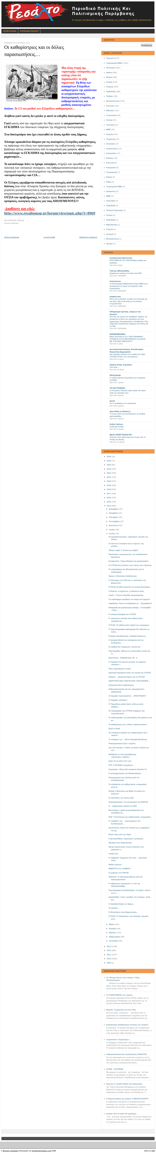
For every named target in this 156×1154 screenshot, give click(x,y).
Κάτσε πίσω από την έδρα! (120, 834)
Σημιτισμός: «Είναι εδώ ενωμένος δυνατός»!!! (128, 769)
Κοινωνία (110, 106)
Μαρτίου (113, 932)
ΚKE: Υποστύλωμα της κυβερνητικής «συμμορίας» (130, 817)
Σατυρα (109, 215)
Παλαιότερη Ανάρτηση (88, 237)
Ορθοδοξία (110, 91)
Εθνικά (109, 77)
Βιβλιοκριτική (111, 225)
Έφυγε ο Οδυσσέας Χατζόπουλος (123, 576)
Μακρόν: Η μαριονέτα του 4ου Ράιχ (121, 1010)
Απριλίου (113, 928)
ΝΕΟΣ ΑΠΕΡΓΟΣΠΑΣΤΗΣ (121, 435)
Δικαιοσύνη (111, 191)
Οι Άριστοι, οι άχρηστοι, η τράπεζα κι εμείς (126, 591)
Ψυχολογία (110, 139)
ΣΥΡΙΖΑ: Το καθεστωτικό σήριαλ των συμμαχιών (129, 625)
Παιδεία (109, 96)
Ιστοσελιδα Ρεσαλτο (29, 31)
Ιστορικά (109, 234)
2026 (109, 456)
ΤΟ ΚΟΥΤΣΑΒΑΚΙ (117, 388)
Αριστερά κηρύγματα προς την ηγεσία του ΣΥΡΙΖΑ (130, 673)
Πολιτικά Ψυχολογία (114, 210)
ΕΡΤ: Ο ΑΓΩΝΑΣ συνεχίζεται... (121, 765)
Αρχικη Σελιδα (9, 31)
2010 (109, 958)
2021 (109, 477)
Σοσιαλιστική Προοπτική (121, 258)
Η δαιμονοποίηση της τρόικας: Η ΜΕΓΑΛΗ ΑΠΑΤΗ (127, 1099)
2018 (109, 489)
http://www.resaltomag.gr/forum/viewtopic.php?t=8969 (49, 213)
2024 (109, 465)
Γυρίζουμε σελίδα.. (117, 427)
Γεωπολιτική (111, 115)
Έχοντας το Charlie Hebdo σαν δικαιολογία (124, 1084)
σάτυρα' (109, 244)
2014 (109, 506)
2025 (109, 461)
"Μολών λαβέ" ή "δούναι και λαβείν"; (124, 550)
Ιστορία (109, 82)
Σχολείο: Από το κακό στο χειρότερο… (122, 1114)
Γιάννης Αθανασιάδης (119, 271)
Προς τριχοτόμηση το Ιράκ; (120, 669)
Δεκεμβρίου (114, 509)
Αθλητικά (110, 110)
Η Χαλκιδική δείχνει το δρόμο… (122, 904)
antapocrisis (115, 296)
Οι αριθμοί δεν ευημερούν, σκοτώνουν (125, 647)
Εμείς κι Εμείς (114, 728)
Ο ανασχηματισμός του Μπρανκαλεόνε (125, 773)
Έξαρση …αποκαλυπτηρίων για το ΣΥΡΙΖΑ (127, 677)
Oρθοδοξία (110, 205)
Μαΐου (112, 924)
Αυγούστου (114, 525)
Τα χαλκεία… (114, 908)
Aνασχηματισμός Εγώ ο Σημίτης (122, 743)
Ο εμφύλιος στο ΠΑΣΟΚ (119, 873)
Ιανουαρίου (114, 941)
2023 (109, 469)
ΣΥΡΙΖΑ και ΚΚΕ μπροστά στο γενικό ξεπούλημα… (130, 587)
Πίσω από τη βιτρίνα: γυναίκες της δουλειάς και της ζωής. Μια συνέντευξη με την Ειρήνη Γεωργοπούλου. (128, 301)
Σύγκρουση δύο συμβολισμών (121, 685)
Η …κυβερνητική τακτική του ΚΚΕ (123, 806)
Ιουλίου (112, 529)
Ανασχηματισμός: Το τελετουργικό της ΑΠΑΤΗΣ (128, 802)
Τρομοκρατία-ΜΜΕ (114, 63)
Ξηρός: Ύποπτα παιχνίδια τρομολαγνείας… (127, 595)
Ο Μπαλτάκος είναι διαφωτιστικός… (124, 912)
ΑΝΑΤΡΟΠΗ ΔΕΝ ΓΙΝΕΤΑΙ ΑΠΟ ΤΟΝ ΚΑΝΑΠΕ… (129, 681)
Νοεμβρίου (114, 513)
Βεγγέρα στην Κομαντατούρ (120, 843)
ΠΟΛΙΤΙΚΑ (110, 201)
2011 (109, 954)
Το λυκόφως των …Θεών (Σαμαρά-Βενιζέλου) (128, 739)
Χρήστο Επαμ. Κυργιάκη (121, 365)
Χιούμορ (109, 87)
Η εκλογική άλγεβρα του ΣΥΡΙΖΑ (122, 614)
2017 (109, 493)
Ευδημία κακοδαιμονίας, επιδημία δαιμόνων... (128, 636)
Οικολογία (110, 144)
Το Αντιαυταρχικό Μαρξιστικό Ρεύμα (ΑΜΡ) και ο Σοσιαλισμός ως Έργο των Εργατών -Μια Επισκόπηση (129, 286)
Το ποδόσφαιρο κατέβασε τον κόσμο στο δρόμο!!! (129, 599)
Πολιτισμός (110, 68)
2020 (109, 481)
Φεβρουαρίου (115, 937)
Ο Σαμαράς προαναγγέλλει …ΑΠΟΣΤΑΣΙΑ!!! (127, 696)
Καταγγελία (111, 167)
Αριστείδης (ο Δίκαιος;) (120, 411)
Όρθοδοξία (110, 220)
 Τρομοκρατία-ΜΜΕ (114, 186)
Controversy (115, 281)
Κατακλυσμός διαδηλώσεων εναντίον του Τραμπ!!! (127, 1025)
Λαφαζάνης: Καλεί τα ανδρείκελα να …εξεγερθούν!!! (130, 603)
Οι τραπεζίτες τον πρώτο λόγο (121, 798)
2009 (109, 963)
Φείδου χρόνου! (115, 864)
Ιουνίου (112, 533)
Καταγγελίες (111, 153)
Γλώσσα (109, 229)
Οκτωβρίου (114, 517)
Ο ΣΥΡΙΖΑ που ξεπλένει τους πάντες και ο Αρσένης (130, 565)
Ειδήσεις (109, 158)
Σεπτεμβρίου (114, 521)
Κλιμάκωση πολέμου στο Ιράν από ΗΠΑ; (126, 273)
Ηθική (108, 182)
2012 (109, 950)
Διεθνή (109, 72)
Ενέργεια (110, 134)
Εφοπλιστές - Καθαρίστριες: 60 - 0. (123, 658)
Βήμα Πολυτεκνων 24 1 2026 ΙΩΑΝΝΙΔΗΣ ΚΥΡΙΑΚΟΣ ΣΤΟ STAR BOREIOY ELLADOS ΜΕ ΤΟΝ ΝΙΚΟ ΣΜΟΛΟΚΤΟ (128, 339)
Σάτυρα (109, 120)
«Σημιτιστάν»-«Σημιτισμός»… (118, 1039)
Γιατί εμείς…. (115, 367)
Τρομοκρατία (111, 172)
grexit (112, 401)
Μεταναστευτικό (113, 101)
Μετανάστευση (112, 239)
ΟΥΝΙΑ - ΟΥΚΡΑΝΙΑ (114, 1069)
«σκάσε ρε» (113, 853)
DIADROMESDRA (117, 334)
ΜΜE (108, 196)
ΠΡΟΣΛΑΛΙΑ (115, 375)
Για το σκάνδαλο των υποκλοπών (123, 403)
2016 (109, 497)
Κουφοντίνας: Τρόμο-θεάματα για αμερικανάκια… (129, 561)
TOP (153, 1151)
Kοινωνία (110, 163)
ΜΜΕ (108, 129)
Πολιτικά (109, 58)
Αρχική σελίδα (49, 237)
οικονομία (110, 125)
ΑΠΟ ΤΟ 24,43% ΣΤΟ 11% (120, 761)
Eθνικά (109, 177)
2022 (109, 473)
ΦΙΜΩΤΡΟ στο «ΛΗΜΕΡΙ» (120, 868)
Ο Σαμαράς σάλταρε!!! (118, 700)
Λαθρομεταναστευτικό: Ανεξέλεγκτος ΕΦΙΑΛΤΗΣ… (127, 1054)
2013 (109, 946)
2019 (109, 485)
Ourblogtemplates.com (41, 1151)
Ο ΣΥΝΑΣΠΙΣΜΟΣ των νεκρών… (120, 995)
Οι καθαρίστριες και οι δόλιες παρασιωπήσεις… (129, 724)
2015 (109, 502)
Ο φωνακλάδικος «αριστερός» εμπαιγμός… (127, 839)
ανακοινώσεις (112, 148)
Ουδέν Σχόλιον (116, 424)
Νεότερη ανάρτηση (11, 237)
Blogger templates (11, 1151)
